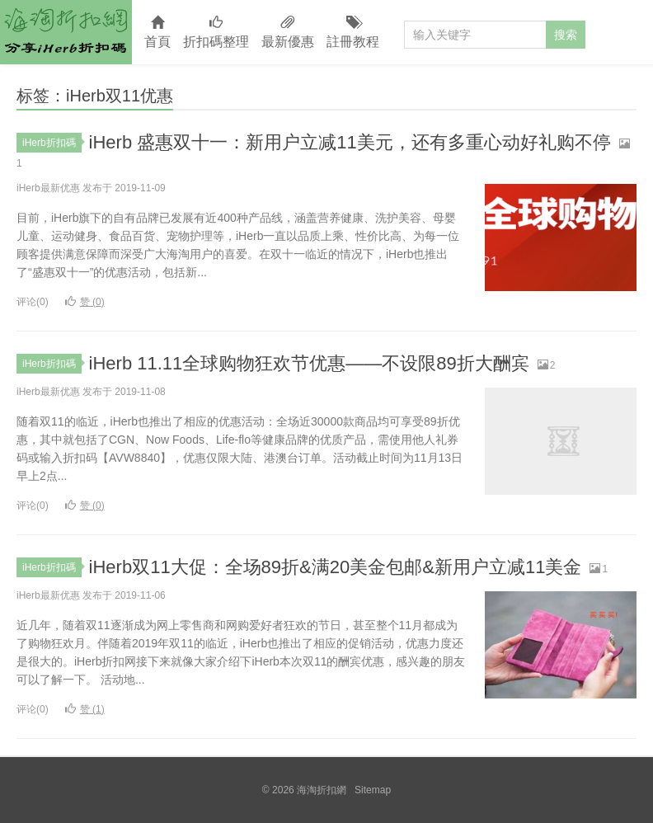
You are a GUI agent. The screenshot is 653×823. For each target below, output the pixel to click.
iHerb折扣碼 (52, 142)
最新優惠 (287, 32)
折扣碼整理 (216, 32)
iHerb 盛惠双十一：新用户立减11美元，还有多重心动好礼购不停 (350, 142)
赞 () (85, 302)
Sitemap (373, 790)
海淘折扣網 (66, 32)
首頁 (157, 32)
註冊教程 (352, 32)
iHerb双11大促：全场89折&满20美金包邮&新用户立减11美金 (335, 567)
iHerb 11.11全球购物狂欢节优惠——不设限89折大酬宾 (309, 363)
